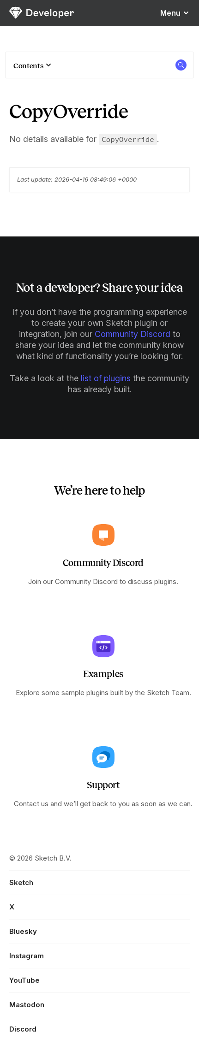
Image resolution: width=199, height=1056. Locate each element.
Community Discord (132, 334)
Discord (22, 1029)
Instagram (26, 955)
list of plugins (106, 378)
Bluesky (23, 931)
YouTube (24, 980)
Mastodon (26, 1004)
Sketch (21, 882)
